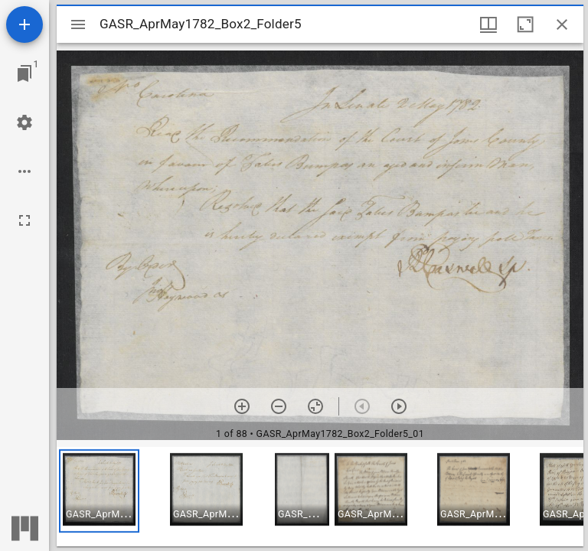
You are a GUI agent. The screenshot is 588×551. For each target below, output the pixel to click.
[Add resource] (24, 24)
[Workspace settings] (24, 122)
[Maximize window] (525, 24)
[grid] (320, 496)
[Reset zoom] (315, 406)
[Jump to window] (24, 73)
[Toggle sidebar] (78, 24)
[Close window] (562, 24)
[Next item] (399, 406)
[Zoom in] (242, 406)
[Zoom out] (278, 406)
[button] (99, 491)
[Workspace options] (24, 171)
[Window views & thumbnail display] (488, 24)
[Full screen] (24, 220)
